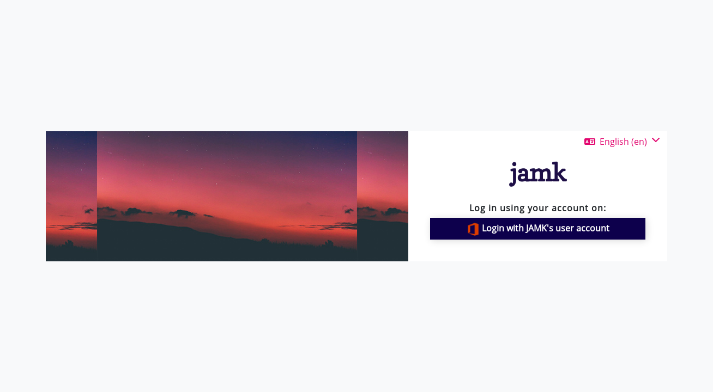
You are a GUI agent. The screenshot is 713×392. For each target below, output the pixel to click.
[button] (622, 141)
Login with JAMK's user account (538, 229)
